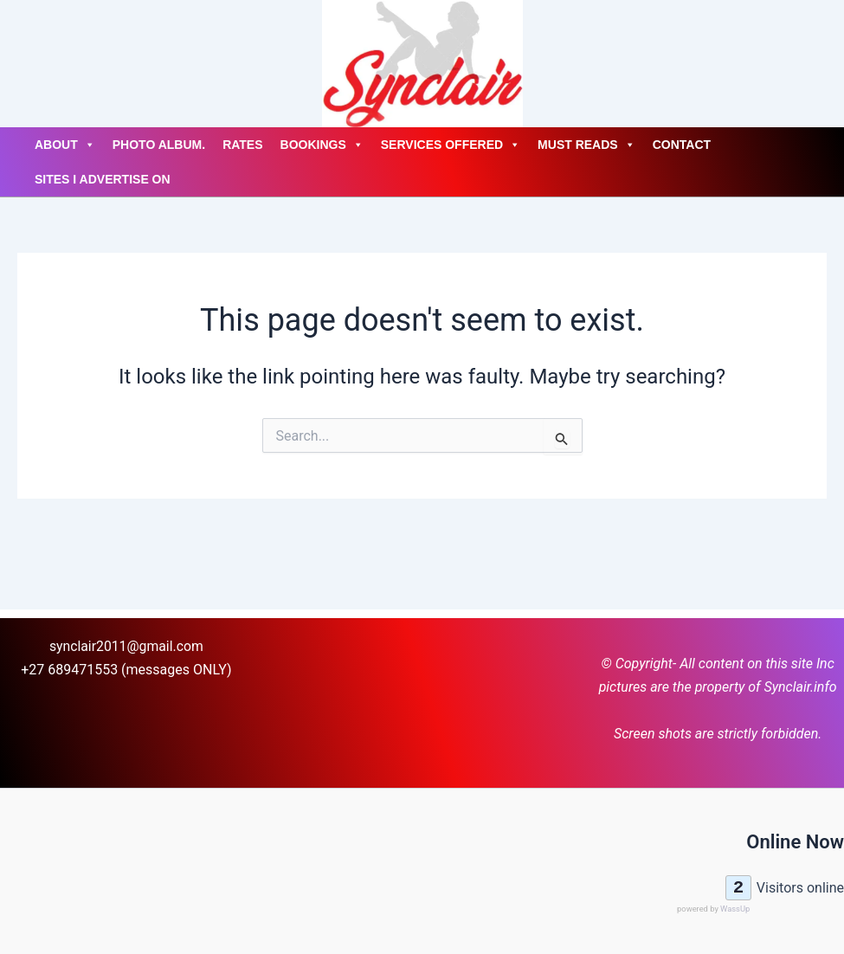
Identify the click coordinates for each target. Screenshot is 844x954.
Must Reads (586, 144)
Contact (682, 144)
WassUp (735, 908)
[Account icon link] (17, 63)
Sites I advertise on (103, 179)
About (65, 144)
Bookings (322, 144)
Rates (242, 144)
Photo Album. (159, 144)
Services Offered (450, 144)
